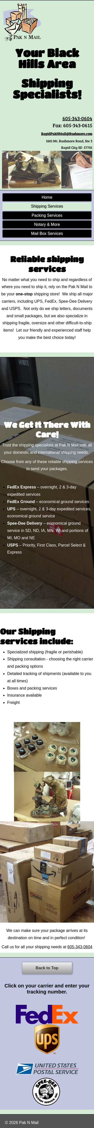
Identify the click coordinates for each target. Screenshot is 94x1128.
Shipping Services (47, 206)
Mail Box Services (47, 233)
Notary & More (47, 224)
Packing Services (47, 215)
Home (47, 197)
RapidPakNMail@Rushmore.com (66, 133)
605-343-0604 (77, 118)
